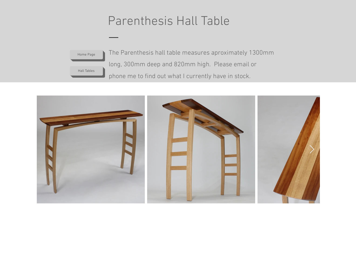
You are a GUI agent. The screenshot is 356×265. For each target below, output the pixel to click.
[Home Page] (86, 54)
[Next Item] (312, 149)
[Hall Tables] (86, 71)
